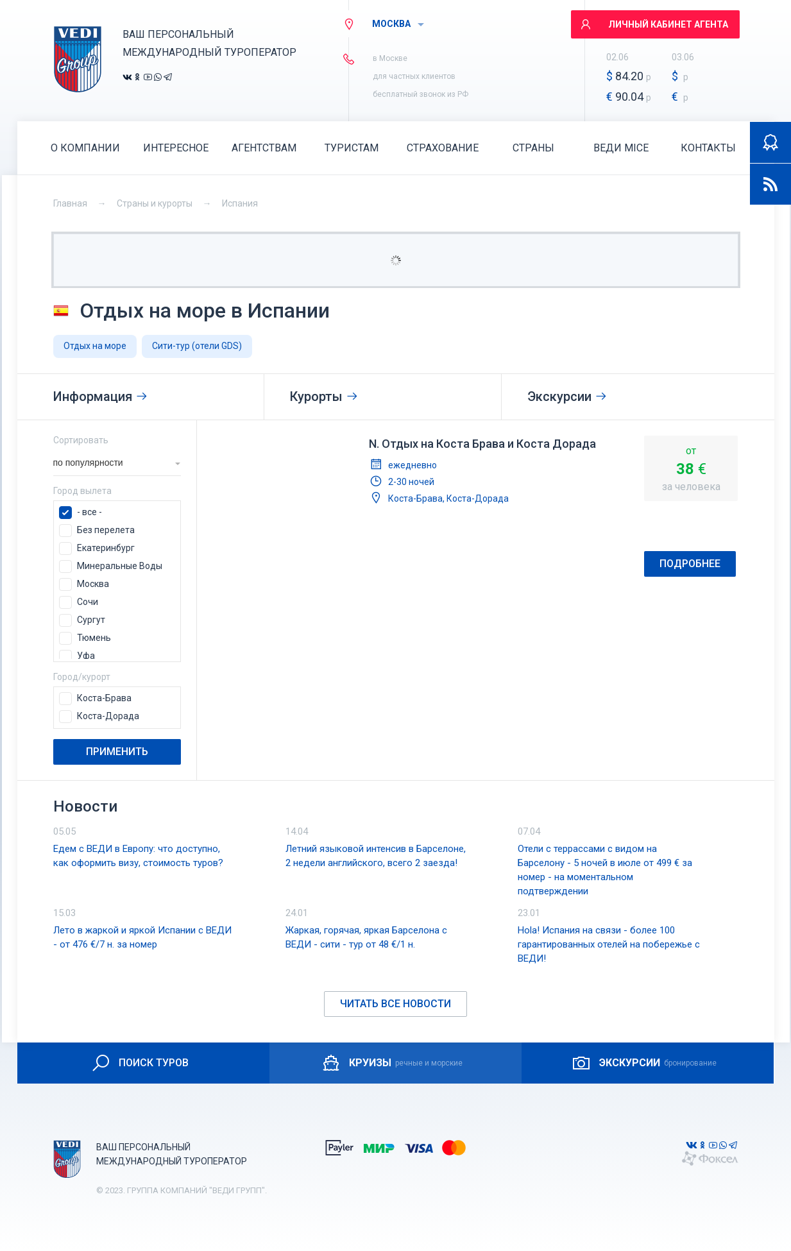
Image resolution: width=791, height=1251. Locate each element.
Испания (240, 203)
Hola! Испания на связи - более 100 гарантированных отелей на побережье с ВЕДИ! (609, 944)
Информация (100, 396)
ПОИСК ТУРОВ (139, 1063)
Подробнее (689, 563)
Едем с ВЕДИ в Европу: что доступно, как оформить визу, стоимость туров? (138, 856)
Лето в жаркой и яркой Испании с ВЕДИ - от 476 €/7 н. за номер (142, 937)
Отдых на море (95, 346)
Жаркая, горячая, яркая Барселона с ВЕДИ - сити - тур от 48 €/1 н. (366, 937)
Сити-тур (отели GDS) (197, 346)
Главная (70, 203)
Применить (117, 751)
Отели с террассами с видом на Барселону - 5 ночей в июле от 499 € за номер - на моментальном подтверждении (605, 870)
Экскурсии (567, 396)
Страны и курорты (154, 203)
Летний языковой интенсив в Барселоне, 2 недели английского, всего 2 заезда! (375, 856)
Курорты (324, 396)
